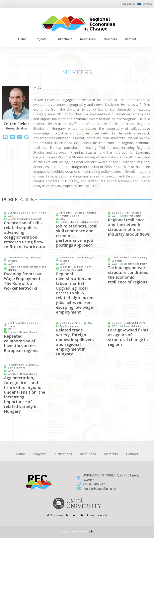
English (131, 3)
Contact (130, 39)
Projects (40, 39)
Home (22, 39)
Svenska (147, 3)
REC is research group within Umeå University (77, 515)
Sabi (90, 531)
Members (110, 39)
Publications (63, 39)
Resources (88, 39)
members (77, 72)
